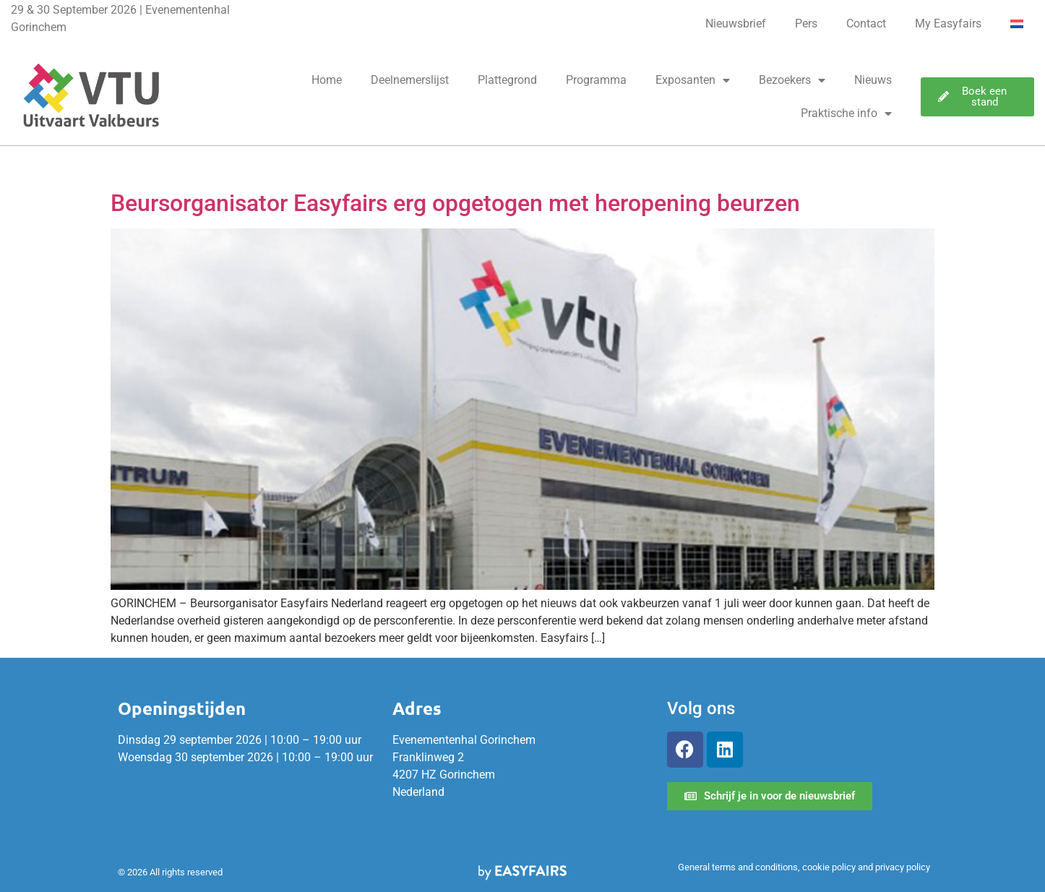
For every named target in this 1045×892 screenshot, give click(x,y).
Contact (866, 23)
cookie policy (829, 867)
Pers (806, 23)
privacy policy (902, 867)
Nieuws (873, 80)
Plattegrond (507, 80)
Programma (596, 80)
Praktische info (846, 113)
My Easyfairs (948, 23)
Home (326, 80)
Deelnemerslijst (410, 80)
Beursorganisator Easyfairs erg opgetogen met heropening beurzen (455, 203)
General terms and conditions (738, 867)
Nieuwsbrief (735, 23)
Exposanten (692, 80)
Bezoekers (792, 80)
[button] (977, 96)
